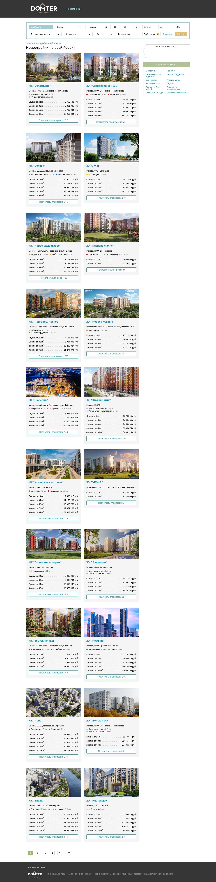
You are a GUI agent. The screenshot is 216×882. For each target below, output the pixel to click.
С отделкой (151, 71)
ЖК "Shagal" (36, 800)
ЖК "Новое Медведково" (45, 245)
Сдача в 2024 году (154, 93)
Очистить (167, 34)
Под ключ (171, 71)
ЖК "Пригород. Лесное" (44, 321)
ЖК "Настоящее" (97, 800)
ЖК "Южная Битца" (99, 400)
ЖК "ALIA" (35, 720)
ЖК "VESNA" (94, 482)
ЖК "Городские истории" (45, 562)
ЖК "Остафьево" (40, 85)
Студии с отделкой (175, 74)
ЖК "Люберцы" (38, 400)
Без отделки (151, 80)
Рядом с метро (173, 80)
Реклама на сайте (36, 867)
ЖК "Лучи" (93, 165)
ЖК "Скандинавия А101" (102, 85)
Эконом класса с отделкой (153, 75)
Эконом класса (153, 83)
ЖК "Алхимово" (96, 562)
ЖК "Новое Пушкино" (100, 321)
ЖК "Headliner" (96, 640)
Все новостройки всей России (45, 43)
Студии (170, 83)
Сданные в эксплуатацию (173, 88)
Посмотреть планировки (53, 120)
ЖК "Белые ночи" (97, 720)
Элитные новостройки (177, 93)
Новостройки (73, 8)
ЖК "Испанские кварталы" (46, 482)
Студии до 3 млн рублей (153, 88)
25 (69, 853)
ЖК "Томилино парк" (42, 640)
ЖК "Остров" (37, 165)
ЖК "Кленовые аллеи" (101, 245)
